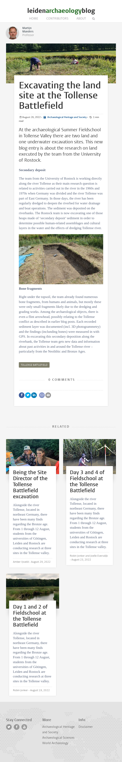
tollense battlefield (34, 365)
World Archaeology (55, 743)
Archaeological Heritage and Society (67, 117)
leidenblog (61, 10)
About (81, 19)
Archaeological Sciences (58, 738)
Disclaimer (86, 727)
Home (33, 19)
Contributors (57, 19)
